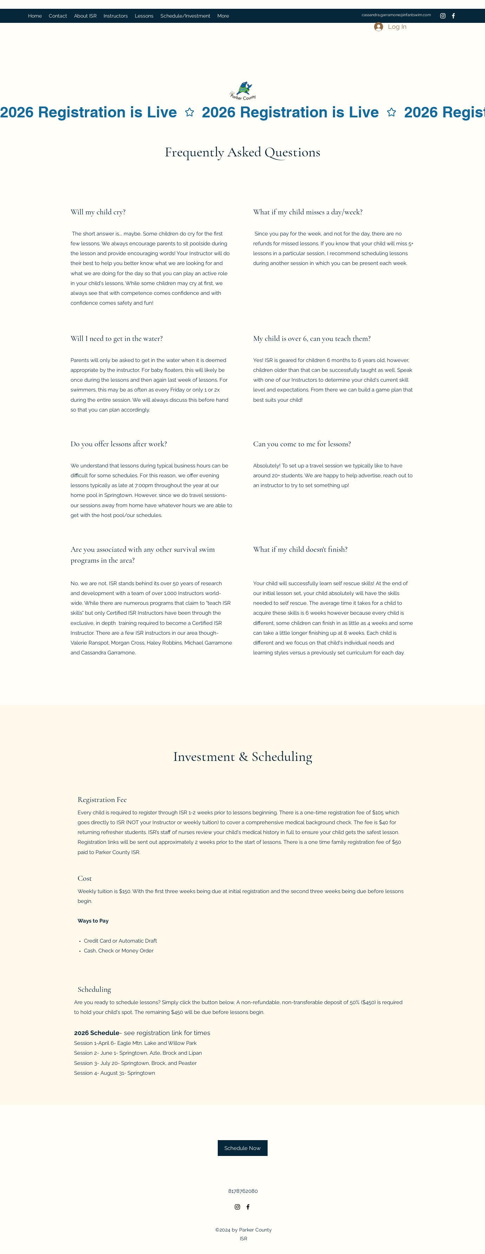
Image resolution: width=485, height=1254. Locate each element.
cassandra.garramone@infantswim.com (396, 15)
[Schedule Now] (243, 1148)
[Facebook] (453, 15)
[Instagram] (442, 15)
